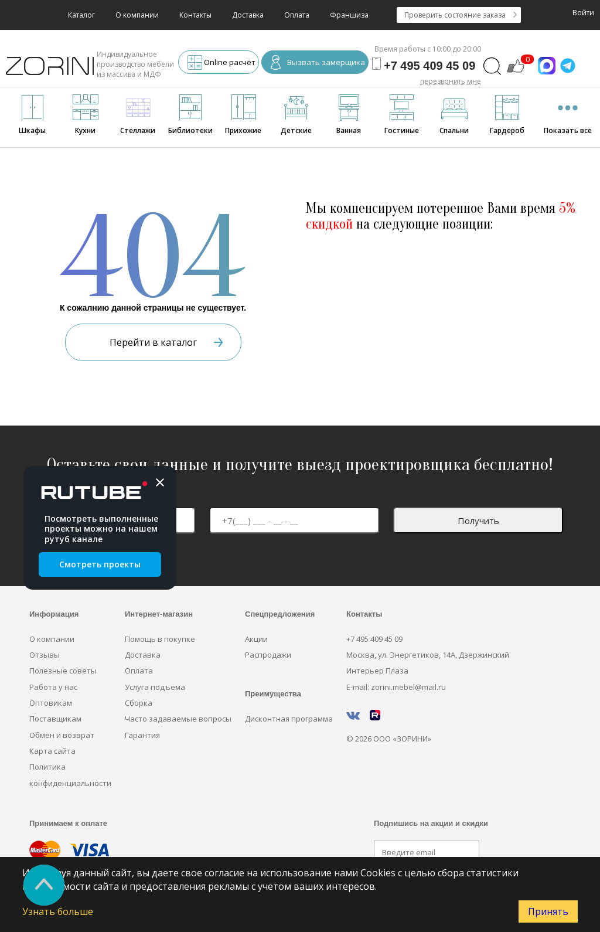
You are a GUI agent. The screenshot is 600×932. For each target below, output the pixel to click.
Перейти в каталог (166, 342)
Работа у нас (53, 687)
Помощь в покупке (160, 639)
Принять (548, 911)
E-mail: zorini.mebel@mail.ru (396, 687)
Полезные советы (63, 670)
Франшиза (349, 15)
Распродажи (268, 654)
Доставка (248, 15)
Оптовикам (50, 703)
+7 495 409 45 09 (374, 639)
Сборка (138, 703)
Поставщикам (55, 718)
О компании (137, 15)
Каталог (81, 15)
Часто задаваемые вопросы (178, 718)
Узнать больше (57, 911)
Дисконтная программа (289, 718)
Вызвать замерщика (318, 63)
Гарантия (142, 735)
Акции (256, 639)
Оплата (296, 15)
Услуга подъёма (155, 687)
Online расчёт (221, 63)
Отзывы (44, 654)
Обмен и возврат (61, 735)
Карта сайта (52, 751)
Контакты (195, 15)
